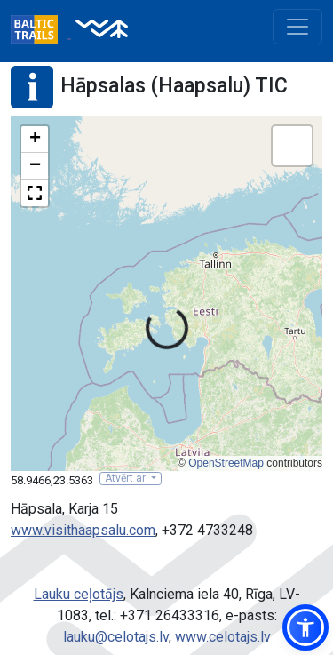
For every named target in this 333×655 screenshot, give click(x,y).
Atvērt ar (126, 478)
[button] (34, 139)
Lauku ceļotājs (78, 594)
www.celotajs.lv (223, 636)
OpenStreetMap (226, 463)
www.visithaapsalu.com (83, 530)
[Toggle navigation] (297, 26)
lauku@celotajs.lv (116, 636)
